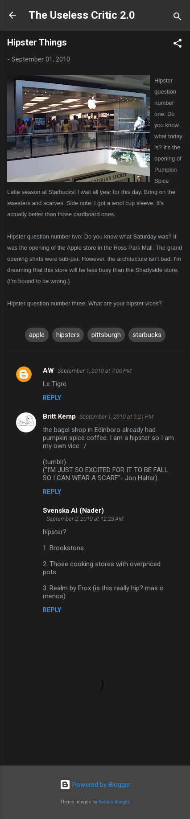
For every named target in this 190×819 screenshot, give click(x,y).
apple (37, 335)
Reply (52, 397)
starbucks (146, 335)
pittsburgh (106, 335)
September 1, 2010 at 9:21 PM (116, 416)
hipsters (68, 335)
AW (48, 370)
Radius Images (114, 802)
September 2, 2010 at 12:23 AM (85, 518)
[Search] (177, 18)
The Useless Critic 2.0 (82, 15)
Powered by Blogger (95, 785)
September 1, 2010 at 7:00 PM (95, 370)
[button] (177, 45)
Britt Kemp (59, 416)
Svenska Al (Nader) (73, 510)
